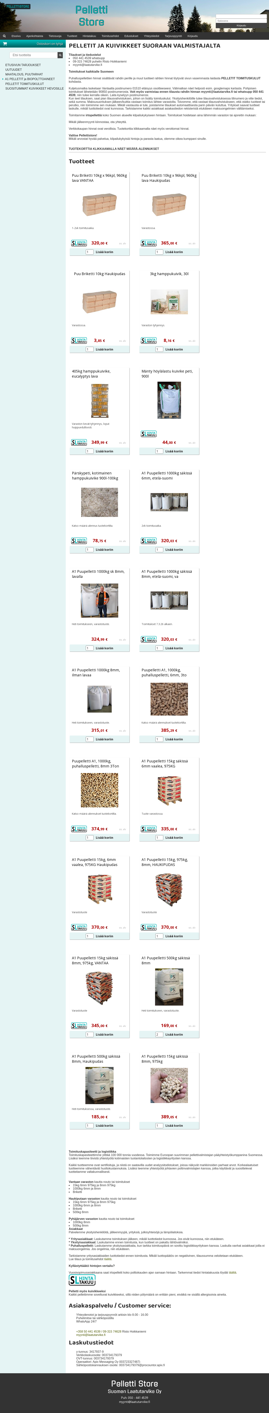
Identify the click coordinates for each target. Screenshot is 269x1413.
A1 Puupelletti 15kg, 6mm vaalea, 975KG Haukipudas (94, 862)
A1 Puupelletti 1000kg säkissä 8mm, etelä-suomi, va (167, 574)
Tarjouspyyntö (185, 36)
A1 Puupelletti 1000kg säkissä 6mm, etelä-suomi (167, 476)
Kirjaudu (241, 25)
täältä (107, 1259)
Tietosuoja (58, 36)
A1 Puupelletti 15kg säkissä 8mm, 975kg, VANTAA (95, 961)
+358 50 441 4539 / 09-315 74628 (98, 1331)
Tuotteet (76, 36)
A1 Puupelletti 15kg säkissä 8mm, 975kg (165, 1059)
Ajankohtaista (36, 36)
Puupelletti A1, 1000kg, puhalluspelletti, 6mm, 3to (164, 673)
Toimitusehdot (117, 36)
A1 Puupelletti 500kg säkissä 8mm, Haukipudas (96, 1059)
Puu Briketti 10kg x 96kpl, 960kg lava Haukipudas (169, 178)
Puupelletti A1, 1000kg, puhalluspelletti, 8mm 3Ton (95, 764)
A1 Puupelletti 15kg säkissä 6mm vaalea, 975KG (165, 764)
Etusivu (16, 36)
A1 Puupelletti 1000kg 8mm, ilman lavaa (96, 673)
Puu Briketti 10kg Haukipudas (99, 274)
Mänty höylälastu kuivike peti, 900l (167, 374)
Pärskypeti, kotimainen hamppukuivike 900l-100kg (95, 476)
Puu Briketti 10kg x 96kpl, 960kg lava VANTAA (99, 178)
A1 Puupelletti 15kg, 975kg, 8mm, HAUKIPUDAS (165, 862)
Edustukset (140, 36)
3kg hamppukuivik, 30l (169, 274)
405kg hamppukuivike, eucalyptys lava (91, 374)
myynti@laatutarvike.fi (91, 1335)
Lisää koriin (104, 252)
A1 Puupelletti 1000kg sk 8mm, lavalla (98, 574)
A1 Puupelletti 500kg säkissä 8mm (166, 961)
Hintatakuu (95, 36)
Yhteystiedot (161, 36)
